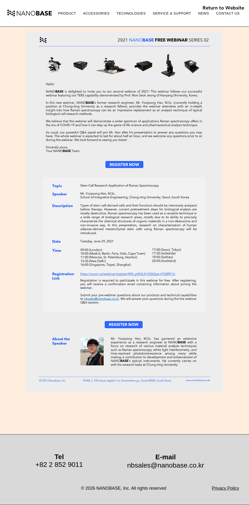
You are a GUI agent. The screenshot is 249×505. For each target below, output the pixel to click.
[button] (172, 13)
